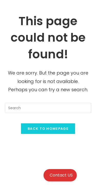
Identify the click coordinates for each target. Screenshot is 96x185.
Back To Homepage (48, 128)
